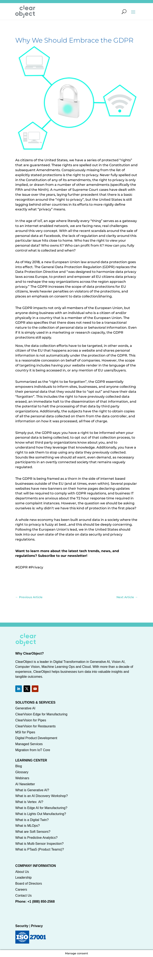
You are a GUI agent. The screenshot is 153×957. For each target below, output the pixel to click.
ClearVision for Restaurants (35, 726)
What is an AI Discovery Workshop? (41, 796)
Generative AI (25, 708)
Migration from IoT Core (32, 750)
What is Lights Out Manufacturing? (40, 814)
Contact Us (23, 895)
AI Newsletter (25, 784)
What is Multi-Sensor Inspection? (39, 843)
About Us (22, 871)
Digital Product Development (36, 738)
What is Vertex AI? (29, 802)
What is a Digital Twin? (32, 820)
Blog (18, 766)
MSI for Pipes (25, 732)
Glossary (21, 772)
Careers (21, 889)
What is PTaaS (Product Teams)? (39, 849)
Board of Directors (28, 883)
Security (21, 926)
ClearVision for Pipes (30, 720)
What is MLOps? (27, 825)
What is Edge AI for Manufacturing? (41, 808)
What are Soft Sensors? (32, 831)
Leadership (23, 877)
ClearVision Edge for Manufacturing (41, 714)
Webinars (22, 778)
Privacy (37, 926)
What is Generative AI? (32, 790)
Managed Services (29, 744)
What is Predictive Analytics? (36, 837)
